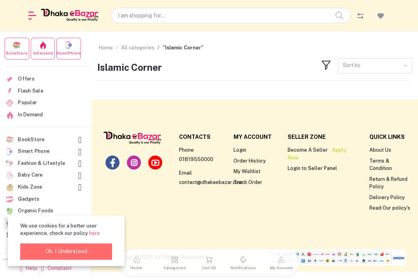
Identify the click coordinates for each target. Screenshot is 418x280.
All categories (138, 48)
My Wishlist (247, 171)
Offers (20, 79)
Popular (21, 103)
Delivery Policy (387, 197)
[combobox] (375, 66)
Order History (250, 161)
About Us (380, 150)
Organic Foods (30, 211)
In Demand (24, 115)
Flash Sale (24, 91)
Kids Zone (45, 187)
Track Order (248, 182)
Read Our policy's (389, 208)
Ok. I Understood (66, 251)
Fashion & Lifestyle (45, 164)
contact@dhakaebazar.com (211, 182)
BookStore (45, 140)
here (94, 233)
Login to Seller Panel (312, 168)
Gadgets (22, 199)
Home (106, 48)
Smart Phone (45, 151)
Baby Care (45, 175)
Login (240, 150)
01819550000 (196, 159)
